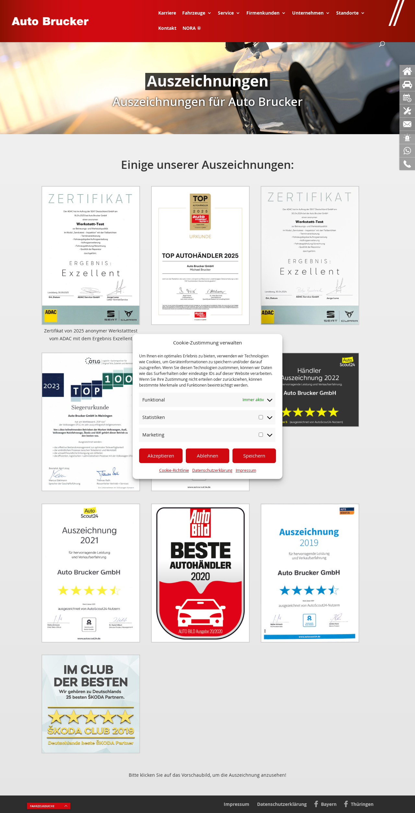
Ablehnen (207, 455)
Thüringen (362, 804)
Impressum (246, 470)
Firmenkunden (262, 13)
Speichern (254, 455)
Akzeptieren (161, 455)
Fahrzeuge (193, 13)
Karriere (167, 13)
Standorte (347, 13)
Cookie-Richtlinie (174, 470)
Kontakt (167, 28)
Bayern (329, 804)
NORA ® (192, 28)
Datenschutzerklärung (212, 470)
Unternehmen (308, 13)
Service (226, 13)
